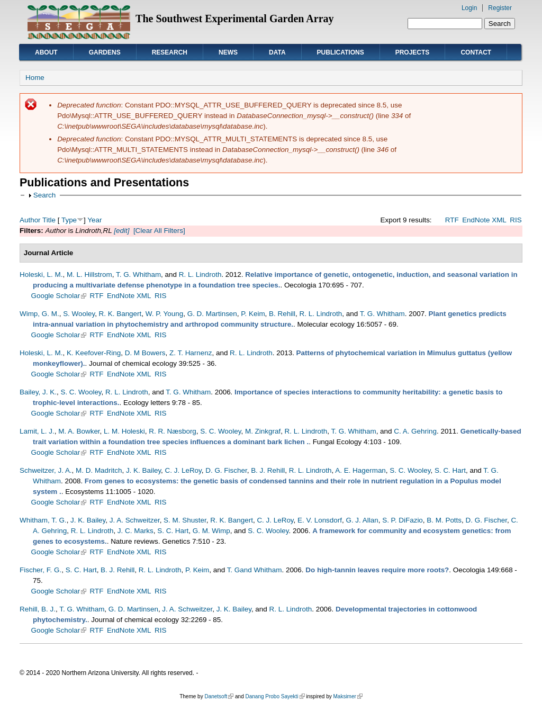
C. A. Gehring (415, 431)
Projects (412, 52)
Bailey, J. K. (38, 392)
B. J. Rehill (268, 470)
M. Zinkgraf (263, 431)
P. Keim (253, 314)
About (46, 52)
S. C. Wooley (80, 392)
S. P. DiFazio (402, 520)
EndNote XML (484, 220)
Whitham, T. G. (43, 520)
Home (34, 78)
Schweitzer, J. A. (46, 470)
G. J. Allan (362, 520)
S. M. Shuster (185, 520)
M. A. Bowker (79, 431)
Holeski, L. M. (41, 274)
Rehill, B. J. (38, 609)
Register (500, 8)
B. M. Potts (444, 520)
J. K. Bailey (143, 470)
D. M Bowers (145, 353)
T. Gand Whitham (254, 570)
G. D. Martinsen (212, 314)
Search (44, 195)
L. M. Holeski (124, 431)
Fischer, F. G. (40, 570)
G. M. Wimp (211, 531)
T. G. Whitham (138, 274)
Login (469, 8)
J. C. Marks (135, 531)
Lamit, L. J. (37, 431)
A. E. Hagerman (360, 470)
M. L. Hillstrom (89, 274)
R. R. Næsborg (172, 431)
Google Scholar (59, 296)
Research (169, 52)
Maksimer (347, 696)
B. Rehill (282, 314)
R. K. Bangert (120, 314)
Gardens (105, 52)
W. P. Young (165, 314)
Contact (475, 52)
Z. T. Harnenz (190, 353)
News (228, 52)
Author (30, 220)
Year (94, 220)
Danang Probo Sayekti (274, 696)
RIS (515, 220)
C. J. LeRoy (183, 470)
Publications (340, 52)
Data (277, 52)
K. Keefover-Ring (94, 353)
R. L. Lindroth (200, 274)
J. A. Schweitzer (135, 520)
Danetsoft (218, 696)
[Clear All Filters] (159, 231)
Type (69, 220)
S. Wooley (79, 314)
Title (49, 220)
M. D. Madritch (99, 470)
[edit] (121, 231)
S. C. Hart (450, 470)
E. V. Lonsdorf (319, 520)
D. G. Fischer (226, 470)
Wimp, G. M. (39, 314)
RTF (452, 220)
